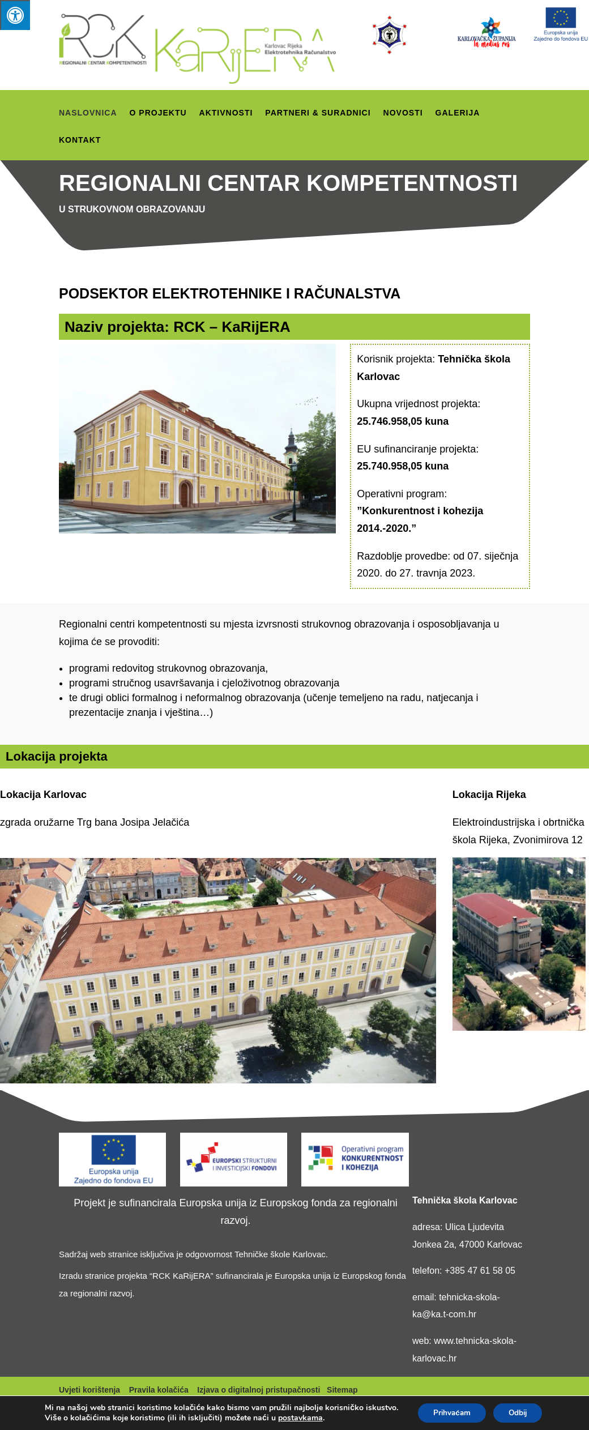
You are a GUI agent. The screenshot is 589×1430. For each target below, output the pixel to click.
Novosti (403, 113)
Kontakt (80, 140)
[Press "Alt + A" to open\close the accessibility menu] (15, 15)
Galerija (458, 113)
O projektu (158, 113)
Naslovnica (88, 113)
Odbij (440, 1412)
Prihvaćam (449, 1388)
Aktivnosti (226, 113)
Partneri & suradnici (317, 113)
